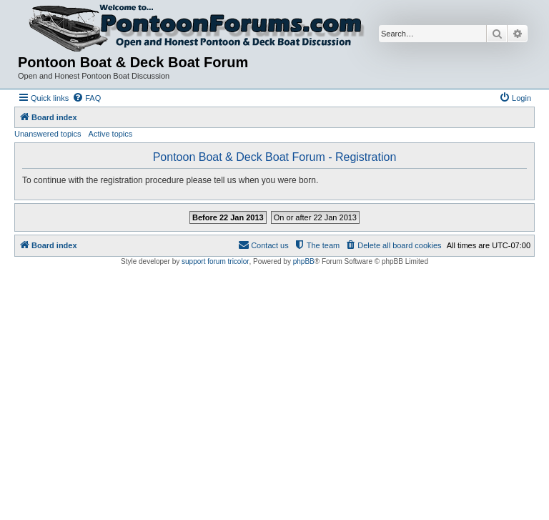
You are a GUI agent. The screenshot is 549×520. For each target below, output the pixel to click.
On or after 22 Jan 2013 (315, 217)
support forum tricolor (215, 261)
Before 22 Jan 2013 (228, 217)
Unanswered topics (47, 133)
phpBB (304, 261)
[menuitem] (86, 98)
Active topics (111, 133)
